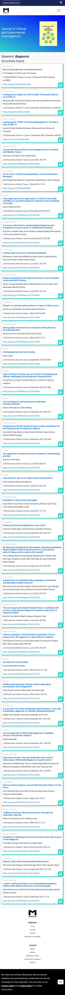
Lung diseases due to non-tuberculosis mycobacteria (28, 478)
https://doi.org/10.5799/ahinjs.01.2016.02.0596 (21, 164)
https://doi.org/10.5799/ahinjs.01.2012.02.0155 (21, 624)
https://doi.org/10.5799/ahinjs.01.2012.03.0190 (21, 537)
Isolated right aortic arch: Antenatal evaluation (24, 253)
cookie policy (25, 986)
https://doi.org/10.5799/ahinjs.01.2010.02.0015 (21, 901)
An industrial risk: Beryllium (15, 662)
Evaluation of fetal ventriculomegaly (20, 500)
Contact (32, 933)
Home (33, 926)
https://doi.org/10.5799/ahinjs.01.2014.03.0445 (21, 391)
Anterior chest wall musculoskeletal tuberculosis (26, 861)
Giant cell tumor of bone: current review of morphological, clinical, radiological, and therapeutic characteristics (30, 375)
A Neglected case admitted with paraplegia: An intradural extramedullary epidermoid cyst (29, 581)
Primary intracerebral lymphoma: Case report (24, 525)
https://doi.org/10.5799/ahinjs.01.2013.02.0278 (21, 490)
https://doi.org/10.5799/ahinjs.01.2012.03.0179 (21, 570)
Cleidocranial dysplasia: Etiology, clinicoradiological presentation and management (27, 685)
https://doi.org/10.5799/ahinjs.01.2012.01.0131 (21, 698)
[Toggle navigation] (58, 10)
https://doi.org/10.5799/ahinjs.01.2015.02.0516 (21, 268)
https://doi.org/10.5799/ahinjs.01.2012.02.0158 (21, 598)
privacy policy (8, 986)
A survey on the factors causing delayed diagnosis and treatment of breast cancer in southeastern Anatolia (28, 226)
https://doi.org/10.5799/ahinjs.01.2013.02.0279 (21, 468)
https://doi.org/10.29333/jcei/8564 (16, 112)
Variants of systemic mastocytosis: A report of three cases (31, 305)
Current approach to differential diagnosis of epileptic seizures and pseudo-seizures (28, 734)
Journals (33, 930)
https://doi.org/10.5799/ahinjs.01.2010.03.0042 (21, 851)
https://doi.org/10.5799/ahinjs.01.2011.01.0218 (21, 802)
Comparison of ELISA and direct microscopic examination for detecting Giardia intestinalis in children (31, 427)
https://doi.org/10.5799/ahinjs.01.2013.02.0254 (21, 515)
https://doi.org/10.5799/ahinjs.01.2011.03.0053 (21, 775)
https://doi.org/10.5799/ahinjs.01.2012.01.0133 (21, 674)
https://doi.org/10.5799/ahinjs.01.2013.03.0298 (21, 443)
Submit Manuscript (11, 3)
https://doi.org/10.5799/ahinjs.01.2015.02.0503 (21, 295)
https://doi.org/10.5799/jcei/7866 (16, 139)
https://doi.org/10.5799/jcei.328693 (17, 188)
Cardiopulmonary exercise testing (19, 352)
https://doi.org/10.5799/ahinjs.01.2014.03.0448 (21, 364)
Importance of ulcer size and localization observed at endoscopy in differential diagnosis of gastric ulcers (28, 758)
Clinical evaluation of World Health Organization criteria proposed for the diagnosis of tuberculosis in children (29, 635)
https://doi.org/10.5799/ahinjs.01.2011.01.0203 (21, 827)
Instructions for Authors (32, 959)
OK (60, 982)
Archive (32, 952)
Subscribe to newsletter (32, 936)
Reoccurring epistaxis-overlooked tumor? (22, 69)
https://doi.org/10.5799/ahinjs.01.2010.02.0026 (21, 873)
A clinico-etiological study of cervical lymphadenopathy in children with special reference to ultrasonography (29, 884)
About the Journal (32, 956)
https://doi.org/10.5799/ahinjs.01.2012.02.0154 (21, 652)
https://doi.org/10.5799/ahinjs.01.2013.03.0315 (21, 416)
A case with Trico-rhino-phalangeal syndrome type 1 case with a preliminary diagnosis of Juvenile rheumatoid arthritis (32, 710)
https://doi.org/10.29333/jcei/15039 (17, 84)
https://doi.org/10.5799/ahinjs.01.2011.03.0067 (21, 747)
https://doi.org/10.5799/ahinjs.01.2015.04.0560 (21, 215)
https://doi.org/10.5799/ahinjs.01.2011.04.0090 (21, 723)
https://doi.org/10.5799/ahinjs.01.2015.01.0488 (21, 317)
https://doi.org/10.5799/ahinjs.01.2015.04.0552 (21, 243)
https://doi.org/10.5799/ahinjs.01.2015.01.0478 (21, 342)
